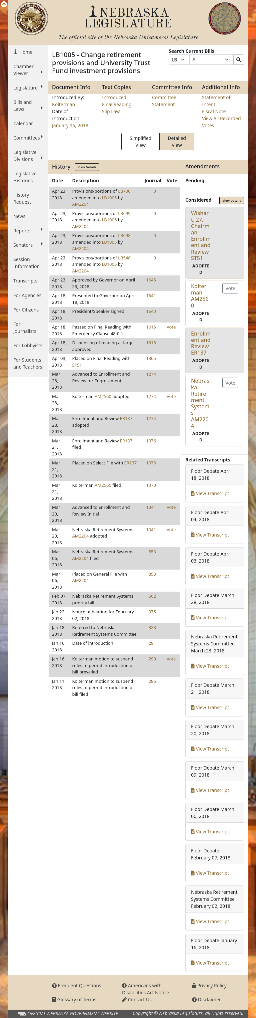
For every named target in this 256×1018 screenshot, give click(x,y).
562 (152, 596)
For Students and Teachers (27, 363)
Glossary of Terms (74, 999)
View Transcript (210, 493)
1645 (151, 280)
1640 (151, 311)
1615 (151, 327)
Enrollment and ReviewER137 (201, 343)
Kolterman (63, 104)
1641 (151, 295)
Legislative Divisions (28, 155)
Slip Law (111, 111)
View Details (87, 167)
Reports (28, 230)
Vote (171, 327)
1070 (151, 485)
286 (152, 681)
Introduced (114, 97)
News (19, 216)
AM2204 (80, 204)
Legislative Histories (24, 177)
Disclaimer (206, 999)
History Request (22, 198)
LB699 (124, 213)
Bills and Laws (28, 105)
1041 (151, 507)
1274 (151, 374)
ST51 (77, 365)
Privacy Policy (209, 985)
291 (152, 643)
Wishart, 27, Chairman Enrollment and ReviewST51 (201, 235)
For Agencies (27, 295)
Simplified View (140, 141)
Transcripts (25, 280)
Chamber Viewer (28, 69)
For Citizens (26, 310)
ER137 (126, 418)
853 (152, 552)
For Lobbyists (27, 345)
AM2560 (103, 396)
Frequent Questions (76, 985)
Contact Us (137, 999)
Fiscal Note (214, 111)
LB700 (124, 191)
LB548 (124, 258)
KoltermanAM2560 (200, 295)
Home (25, 52)
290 (152, 659)
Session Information (26, 262)
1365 (151, 358)
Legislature (28, 87)
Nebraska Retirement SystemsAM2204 (200, 403)
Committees (28, 137)
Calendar (23, 123)
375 (152, 612)
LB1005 (109, 198)
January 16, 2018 (70, 125)
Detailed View (177, 141)
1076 (151, 441)
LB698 (124, 235)
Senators (28, 244)
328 (152, 627)
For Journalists (24, 327)
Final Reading (117, 104)
